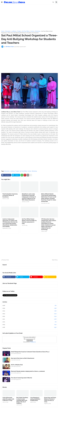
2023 (29, 313)
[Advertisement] (29, 17)
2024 (29, 311)
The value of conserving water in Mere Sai (21, 377)
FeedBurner (33, 342)
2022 (29, 316)
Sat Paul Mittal (23, 171)
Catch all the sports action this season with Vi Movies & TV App (8, 399)
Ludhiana (12, 171)
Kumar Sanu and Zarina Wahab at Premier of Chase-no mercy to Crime (50, 399)
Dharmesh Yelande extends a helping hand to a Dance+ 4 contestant (28, 371)
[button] (2, 2)
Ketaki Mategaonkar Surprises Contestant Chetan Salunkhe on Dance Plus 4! (30, 351)
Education (6, 171)
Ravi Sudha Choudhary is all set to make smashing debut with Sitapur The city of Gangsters (22, 400)
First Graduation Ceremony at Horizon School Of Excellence (10, 195)
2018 (29, 327)
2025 (29, 308)
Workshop (34, 171)
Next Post (54, 260)
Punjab (17, 171)
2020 (29, 322)
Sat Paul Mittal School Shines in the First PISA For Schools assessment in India (29, 221)
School (29, 171)
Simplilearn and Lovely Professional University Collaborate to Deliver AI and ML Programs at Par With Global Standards (29, 197)
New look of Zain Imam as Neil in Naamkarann (22, 358)
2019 (29, 324)
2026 (29, 305)
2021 (29, 319)
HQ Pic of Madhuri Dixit (17, 364)
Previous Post (5, 260)
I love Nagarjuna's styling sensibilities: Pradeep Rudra (35, 399)
